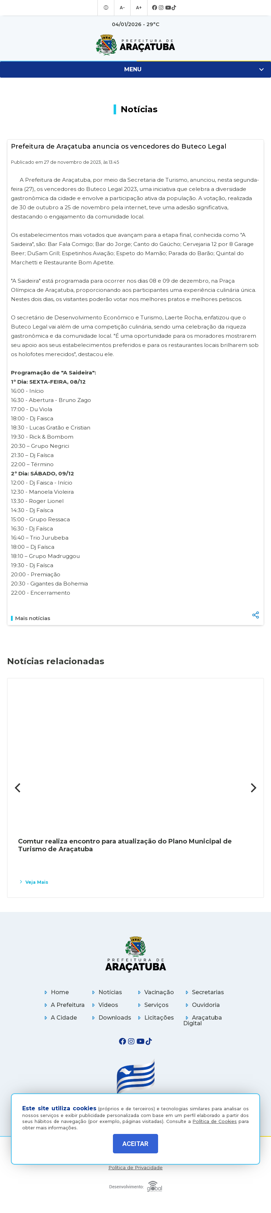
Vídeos (104, 1005)
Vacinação (155, 992)
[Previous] (18, 787)
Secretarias (203, 992)
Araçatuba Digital (202, 1020)
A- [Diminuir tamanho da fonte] (122, 7)
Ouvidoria (201, 1005)
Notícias (106, 992)
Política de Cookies (215, 1119)
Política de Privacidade (135, 1167)
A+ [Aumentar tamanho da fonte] (138, 7)
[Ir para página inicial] (135, 44)
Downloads (110, 1017)
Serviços (152, 1005)
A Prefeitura (63, 1005)
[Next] (252, 787)
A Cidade (59, 1017)
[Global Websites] (136, 1184)
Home (55, 992)
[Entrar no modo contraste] (107, 8)
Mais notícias (30, 618)
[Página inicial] (136, 954)
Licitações (155, 1017)
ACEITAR (135, 1143)
